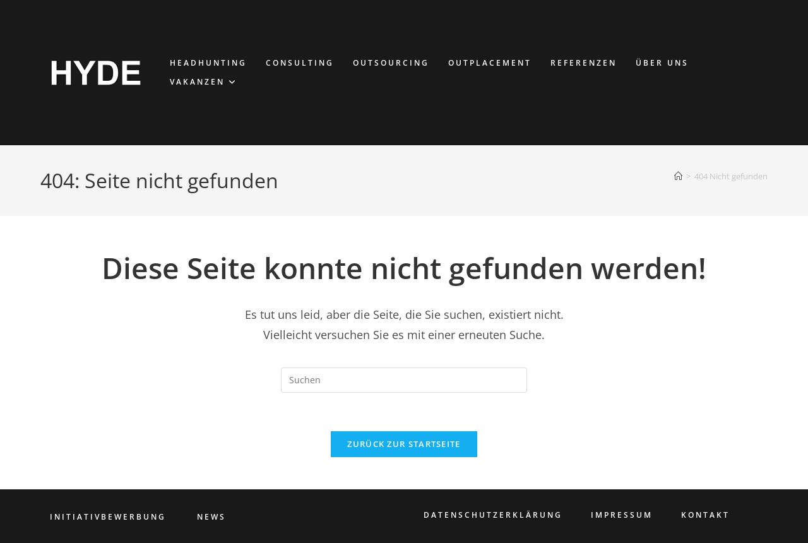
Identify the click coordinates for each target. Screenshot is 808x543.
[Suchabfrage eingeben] (404, 380)
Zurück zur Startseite (403, 444)
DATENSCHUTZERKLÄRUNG (493, 515)
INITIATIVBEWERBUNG (108, 516)
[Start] (678, 176)
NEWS (211, 516)
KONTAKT (705, 515)
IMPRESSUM (622, 515)
